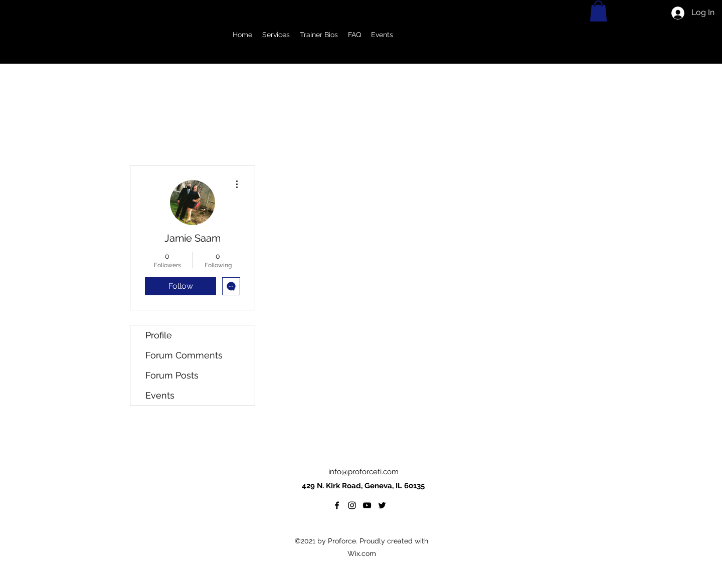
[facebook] (337, 505)
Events (159, 395)
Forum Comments (184, 355)
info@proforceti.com (363, 471)
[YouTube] (367, 505)
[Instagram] (352, 505)
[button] (276, 35)
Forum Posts (172, 375)
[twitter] (382, 505)
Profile (158, 335)
